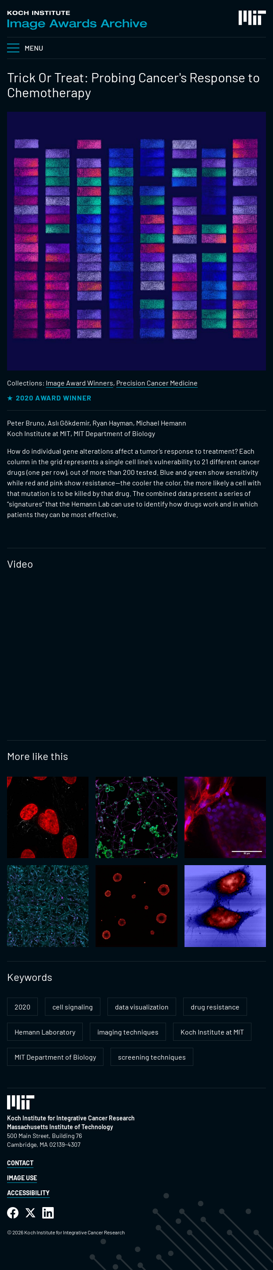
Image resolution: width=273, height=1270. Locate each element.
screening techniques (152, 1057)
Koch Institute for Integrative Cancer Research (71, 1118)
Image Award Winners (79, 382)
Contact (20, 1163)
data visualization (142, 1006)
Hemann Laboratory (45, 1032)
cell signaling (72, 1006)
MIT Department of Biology (55, 1057)
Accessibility (28, 1193)
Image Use (22, 1178)
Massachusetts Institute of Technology (60, 1127)
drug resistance (215, 1006)
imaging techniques (128, 1032)
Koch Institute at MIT (212, 1032)
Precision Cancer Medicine (157, 382)
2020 (22, 1006)
